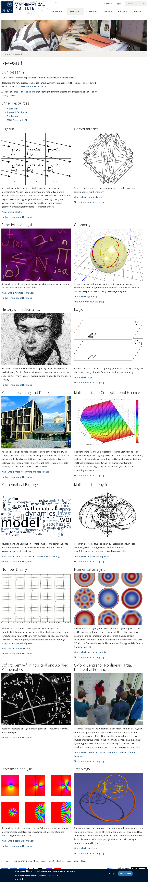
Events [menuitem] (106, 11)
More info (19, 879)
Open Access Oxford (17, 119)
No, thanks (125, 873)
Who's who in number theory (15, 648)
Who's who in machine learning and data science (25, 471)
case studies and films (24, 91)
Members (108, 3)
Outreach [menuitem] (91, 11)
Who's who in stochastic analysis (17, 840)
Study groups (13, 116)
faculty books (8, 95)
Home (7, 54)
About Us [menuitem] (137, 11)
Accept (112, 873)
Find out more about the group (16, 216)
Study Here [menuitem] (56, 11)
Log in (118, 3)
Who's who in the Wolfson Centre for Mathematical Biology (30, 556)
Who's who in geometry (85, 296)
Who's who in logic (83, 377)
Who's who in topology (85, 848)
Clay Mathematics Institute (32, 86)
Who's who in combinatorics (88, 196)
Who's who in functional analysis (17, 292)
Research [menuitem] (74, 11)
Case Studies (13, 108)
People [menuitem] (121, 11)
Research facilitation (17, 112)
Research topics (92, 459)
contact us (44, 861)
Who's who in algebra (12, 211)
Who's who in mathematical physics (91, 556)
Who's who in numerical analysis (90, 652)
